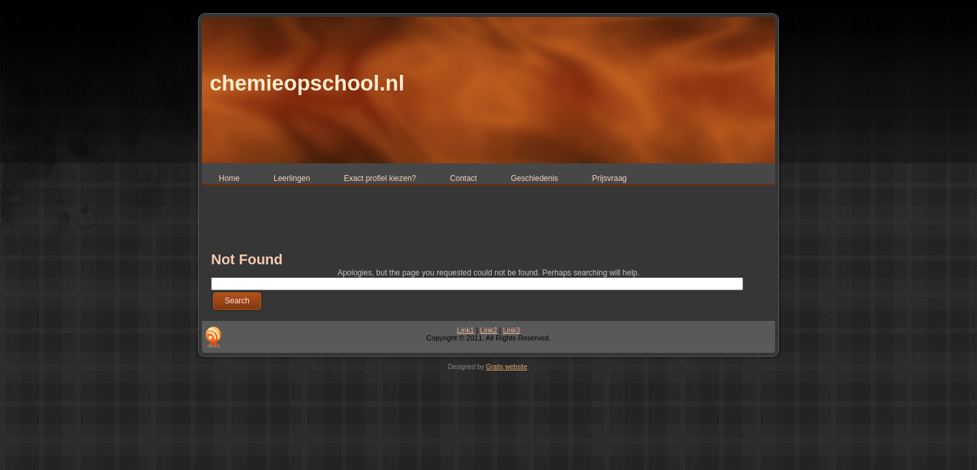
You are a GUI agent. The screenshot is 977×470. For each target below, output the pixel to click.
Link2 (488, 330)
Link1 (465, 330)
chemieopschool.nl (307, 83)
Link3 (511, 330)
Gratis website (506, 366)
